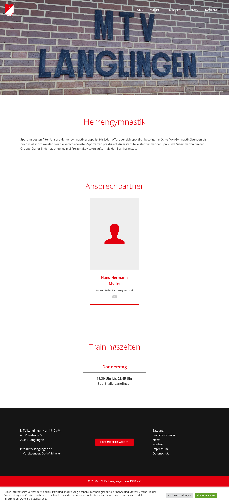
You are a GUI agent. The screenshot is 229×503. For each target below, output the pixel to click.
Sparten (177, 9)
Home (139, 9)
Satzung (158, 446)
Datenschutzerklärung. (33, 498)
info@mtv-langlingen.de (37, 464)
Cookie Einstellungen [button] (179, 495)
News (194, 9)
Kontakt (213, 9)
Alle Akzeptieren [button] (206, 495)
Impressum (160, 464)
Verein (156, 9)
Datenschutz (161, 469)
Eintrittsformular (164, 450)
